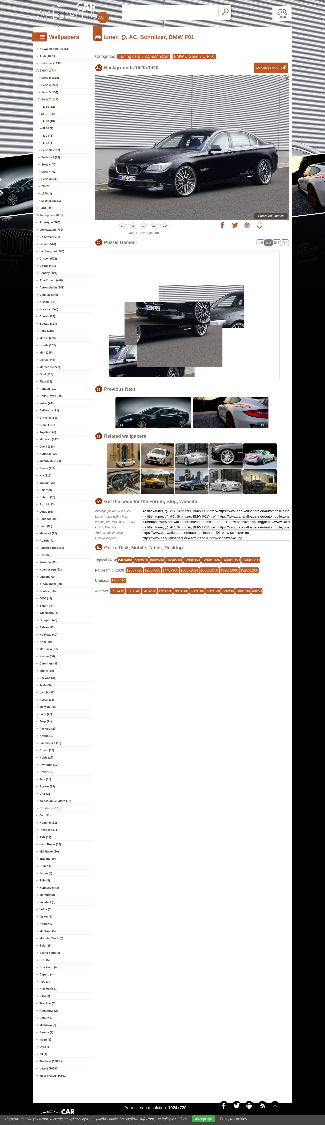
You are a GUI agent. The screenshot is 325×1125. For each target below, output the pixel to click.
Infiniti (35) (47, 670)
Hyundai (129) (49, 453)
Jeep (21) (46, 721)
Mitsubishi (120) (50, 461)
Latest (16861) (49, 1068)
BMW (179, 56)
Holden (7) (46, 923)
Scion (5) (45, 945)
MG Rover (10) (49, 851)
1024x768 (174, 560)
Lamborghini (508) (52, 251)
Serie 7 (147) (49, 99)
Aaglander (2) (49, 1010)
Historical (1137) (50, 63)
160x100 (181, 591)
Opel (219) (46, 374)
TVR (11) (45, 837)
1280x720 (134, 570)
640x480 (125, 560)
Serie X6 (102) (50, 150)
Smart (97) (46, 489)
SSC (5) (45, 960)
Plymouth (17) (49, 764)
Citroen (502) (48, 258)
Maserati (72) (48, 533)
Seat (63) (45, 555)
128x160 (197, 591)
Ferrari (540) (48, 244)
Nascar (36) (47, 656)
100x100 (243, 591)
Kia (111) (45, 475)
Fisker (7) (46, 916)
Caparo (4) (46, 974)
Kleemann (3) (48, 988)
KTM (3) (45, 996)
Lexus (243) (47, 359)
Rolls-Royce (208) (51, 395)
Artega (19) (47, 735)
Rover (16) (46, 772)
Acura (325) (47, 316)
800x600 (157, 560)
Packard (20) (48, 728)
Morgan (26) (48, 706)
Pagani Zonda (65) (52, 547)
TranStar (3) (47, 1003)
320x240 (133, 591)
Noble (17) (46, 757)
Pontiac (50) (48, 591)
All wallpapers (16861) (54, 48)
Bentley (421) (48, 273)
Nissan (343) (48, 301)
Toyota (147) (48, 432)
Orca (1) (45, 1046)
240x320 (149, 591)
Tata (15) (45, 779)
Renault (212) (48, 388)
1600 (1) (46, 193)
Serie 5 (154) (49, 92)
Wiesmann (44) (50, 612)
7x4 (284, 243)
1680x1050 (209, 570)
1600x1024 (189, 570)
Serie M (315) (50, 77)
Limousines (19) (50, 743)
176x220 (165, 591)
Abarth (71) (47, 540)
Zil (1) (43, 1054)
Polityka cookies (233, 1118)
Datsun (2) (46, 1017)
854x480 (119, 581)
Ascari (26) (47, 699)
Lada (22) (46, 714)
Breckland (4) (49, 967)
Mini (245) (46, 352)
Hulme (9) (46, 866)
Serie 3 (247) (49, 85)
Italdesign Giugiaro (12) (55, 800)
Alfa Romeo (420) (51, 280)
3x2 (268, 243)
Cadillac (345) (49, 294)
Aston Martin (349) (52, 287)
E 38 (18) (49, 121)
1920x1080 (229, 570)
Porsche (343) (49, 309)
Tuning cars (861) (51, 215)
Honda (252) (48, 345)
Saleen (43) (47, 627)
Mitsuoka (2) (48, 1025)
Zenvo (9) (46, 873)
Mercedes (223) (50, 367)
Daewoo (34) (48, 677)
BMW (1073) (48, 70)
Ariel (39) (46, 641)
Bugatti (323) (48, 323)
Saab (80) (46, 526)
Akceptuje (203, 1118)
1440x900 (170, 570)
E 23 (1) (48, 135)
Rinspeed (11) (49, 829)
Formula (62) (48, 562)
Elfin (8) (45, 880)
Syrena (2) (46, 1032)
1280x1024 (211, 560)
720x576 (141, 560)
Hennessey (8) (49, 887)
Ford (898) (46, 207)
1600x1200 (251, 560)
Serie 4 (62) (49, 171)
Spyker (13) (47, 786)
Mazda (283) (48, 338)
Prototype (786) (50, 222)
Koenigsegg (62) (51, 569)
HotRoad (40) (48, 634)
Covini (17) (47, 750)
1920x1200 (249, 570)
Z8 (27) (45, 186)
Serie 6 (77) (49, 164)
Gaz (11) (45, 815)
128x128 (213, 591)
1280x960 (192, 560)
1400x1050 (231, 560)
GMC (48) (46, 598)
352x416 (118, 591)
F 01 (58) (49, 113)
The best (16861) (51, 1061)
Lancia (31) (47, 692)
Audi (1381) (47, 56)
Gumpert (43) (48, 620)
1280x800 (152, 570)
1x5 (260, 243)
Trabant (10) (48, 858)
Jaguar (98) (47, 482)
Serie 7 (195, 56)
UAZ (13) (45, 793)
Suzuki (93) (47, 504)
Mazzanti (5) (48, 931)
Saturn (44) (47, 605)
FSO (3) (45, 981)
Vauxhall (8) (47, 902)
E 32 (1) (48, 142)
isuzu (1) (45, 1039)
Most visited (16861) (53, 1075)
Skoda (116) (48, 468)
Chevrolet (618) (50, 236)
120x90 (228, 591)
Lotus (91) (46, 511)
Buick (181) (47, 424)
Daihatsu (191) (49, 410)
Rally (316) (47, 330)
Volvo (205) (47, 403)
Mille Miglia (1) (51, 200)
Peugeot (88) (48, 518)
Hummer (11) (48, 822)
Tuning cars (129, 56)
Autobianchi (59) (51, 583)
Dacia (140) (47, 446)
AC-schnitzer (157, 56)
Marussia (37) (49, 649)
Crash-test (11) (49, 808)
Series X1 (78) (50, 157)
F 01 (211, 56)
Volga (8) (45, 909)
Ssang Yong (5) (50, 952)
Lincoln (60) (48, 576)
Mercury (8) (47, 894)
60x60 (257, 591)
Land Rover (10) (50, 844)
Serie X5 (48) (49, 179)
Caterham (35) (49, 663)
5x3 (276, 243)
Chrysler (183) (49, 417)
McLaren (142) (49, 439)
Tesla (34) (46, 685)
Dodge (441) (48, 265)
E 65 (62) (49, 106)
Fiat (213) (46, 381)
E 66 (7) (48, 128)
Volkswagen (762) (51, 229)
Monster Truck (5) (51, 938)
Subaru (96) (47, 497)
